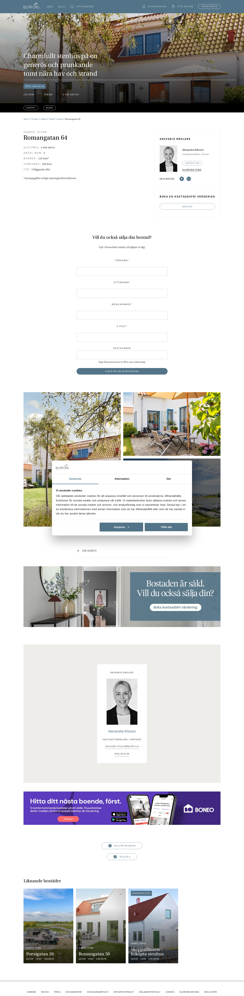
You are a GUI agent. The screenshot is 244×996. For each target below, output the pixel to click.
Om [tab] (169, 478)
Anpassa (121, 526)
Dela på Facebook (122, 845)
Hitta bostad (81, 6)
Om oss (45, 991)
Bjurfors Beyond (189, 991)
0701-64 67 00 (122, 754)
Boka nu (187, 206)
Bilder (49, 107)
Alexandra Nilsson (122, 731)
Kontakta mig (192, 163)
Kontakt (30, 107)
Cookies (169, 991)
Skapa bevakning (154, 6)
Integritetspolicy (124, 991)
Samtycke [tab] (75, 478)
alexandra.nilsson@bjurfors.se (122, 746)
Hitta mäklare (182, 6)
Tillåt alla (166, 526)
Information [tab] (122, 478)
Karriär (31, 991)
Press (57, 991)
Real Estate (210, 991)
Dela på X (122, 856)
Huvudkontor (74, 991)
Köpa (50, 6)
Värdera (209, 6)
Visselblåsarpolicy (97, 991)
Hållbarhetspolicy (149, 991)
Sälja (61, 6)
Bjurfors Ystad (191, 169)
